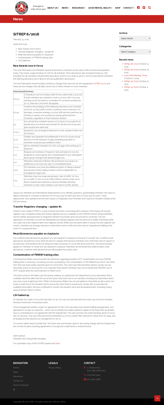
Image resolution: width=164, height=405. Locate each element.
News (65, 8)
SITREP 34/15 (100, 83)
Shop (117, 8)
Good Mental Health (100, 8)
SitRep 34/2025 (131, 81)
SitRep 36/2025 (131, 64)
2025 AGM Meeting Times (135, 75)
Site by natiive (59, 402)
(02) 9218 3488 (93, 379)
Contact (128, 8)
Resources (78, 8)
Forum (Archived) (21, 385)
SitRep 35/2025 (131, 70)
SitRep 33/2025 (131, 87)
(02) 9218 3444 (93, 375)
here (58, 343)
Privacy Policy (55, 368)
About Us (53, 8)
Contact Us (18, 381)
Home (16, 368)
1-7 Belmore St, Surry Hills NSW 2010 (96, 369)
